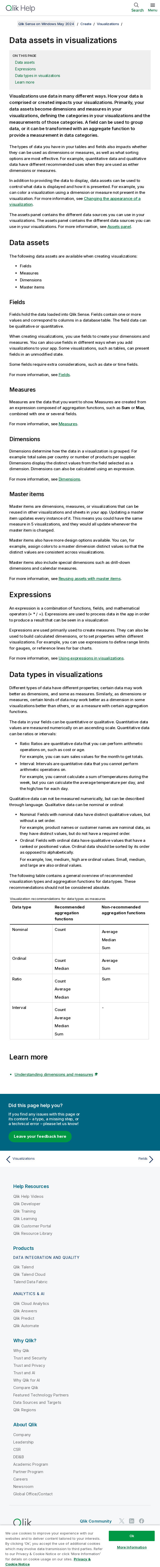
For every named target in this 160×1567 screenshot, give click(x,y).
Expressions (25, 69)
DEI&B (18, 1457)
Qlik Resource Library (32, 1233)
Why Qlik (21, 1350)
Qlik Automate (26, 1325)
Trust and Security (30, 1358)
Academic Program (30, 1464)
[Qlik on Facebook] (142, 1521)
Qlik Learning (25, 1218)
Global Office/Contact (33, 1494)
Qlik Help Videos (28, 1196)
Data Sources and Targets (37, 1402)
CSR (17, 1449)
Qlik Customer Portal (32, 1226)
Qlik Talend (23, 1267)
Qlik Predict (23, 1318)
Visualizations (108, 24)
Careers (20, 1479)
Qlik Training (24, 1211)
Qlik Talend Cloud (29, 1274)
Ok (131, 1536)
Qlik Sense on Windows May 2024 (46, 24)
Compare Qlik (25, 1387)
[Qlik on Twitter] (122, 1521)
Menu (152, 10)
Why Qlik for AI (26, 1380)
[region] (80, 1546)
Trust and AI (24, 1372)
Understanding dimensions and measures (54, 1074)
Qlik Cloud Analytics (31, 1303)
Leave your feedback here (40, 1136)
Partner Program (28, 1471)
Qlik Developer (26, 1203)
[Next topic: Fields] (118, 1159)
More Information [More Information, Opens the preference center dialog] (132, 1547)
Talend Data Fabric (30, 1282)
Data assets (24, 62)
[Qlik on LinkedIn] (132, 1521)
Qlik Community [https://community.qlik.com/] (96, 1521)
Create (86, 24)
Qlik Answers (25, 1311)
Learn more (24, 82)
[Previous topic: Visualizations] (41, 1159)
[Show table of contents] (11, 24)
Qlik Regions (24, 1410)
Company (22, 1434)
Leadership (23, 1442)
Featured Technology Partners (41, 1395)
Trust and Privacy (29, 1365)
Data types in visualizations (37, 75)
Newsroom (23, 1486)
